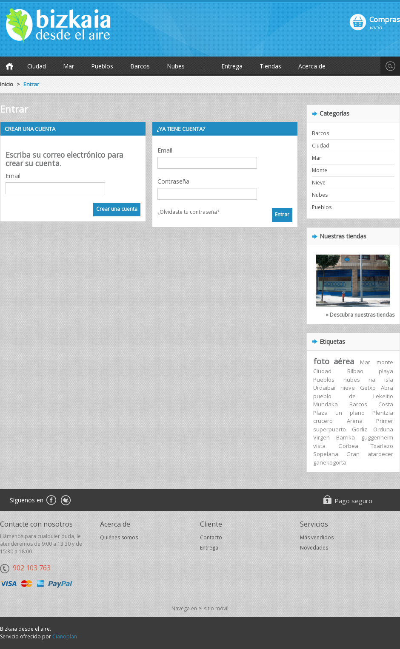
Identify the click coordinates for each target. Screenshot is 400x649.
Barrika (345, 437)
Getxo (368, 387)
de (352, 396)
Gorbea (348, 446)
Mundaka (325, 404)
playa (386, 371)
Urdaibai (324, 387)
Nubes (176, 66)
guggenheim (377, 437)
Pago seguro (353, 500)
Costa (385, 404)
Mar (68, 66)
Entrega (232, 66)
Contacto (211, 537)
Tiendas (270, 66)
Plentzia (382, 413)
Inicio (6, 84)
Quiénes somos (119, 537)
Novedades (314, 547)
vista (319, 446)
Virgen (321, 437)
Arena (355, 421)
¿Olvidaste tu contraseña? (188, 211)
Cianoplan (64, 636)
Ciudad (36, 66)
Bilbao (355, 371)
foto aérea (334, 361)
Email (13, 176)
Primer (384, 421)
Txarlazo (382, 446)
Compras (384, 19)
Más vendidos (317, 537)
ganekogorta (329, 462)
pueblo (322, 396)
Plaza (320, 413)
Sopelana (325, 454)
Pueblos (102, 66)
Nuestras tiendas (343, 236)
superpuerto (329, 429)
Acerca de (312, 66)
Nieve (319, 182)
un (338, 413)
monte (385, 362)
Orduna (383, 429)
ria (372, 379)
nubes (351, 379)
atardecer (380, 454)
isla (388, 379)
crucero (323, 421)
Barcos (140, 66)
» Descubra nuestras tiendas (360, 314)
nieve (347, 387)
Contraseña (173, 181)
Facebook (51, 500)
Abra (387, 387)
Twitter (65, 500)
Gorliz (359, 429)
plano (357, 413)
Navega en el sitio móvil (200, 608)
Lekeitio (383, 396)
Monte (319, 170)
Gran (353, 454)
